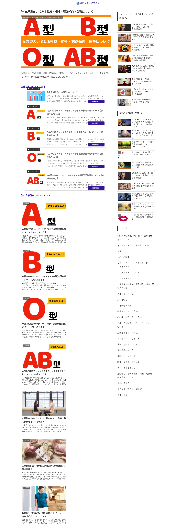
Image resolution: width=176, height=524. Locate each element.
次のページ (65, 485)
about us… (79, 517)
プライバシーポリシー (93, 517)
